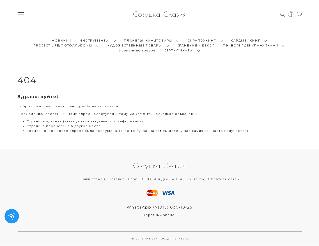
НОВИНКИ (62, 40)
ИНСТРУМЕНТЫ (94, 40)
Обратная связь (223, 179)
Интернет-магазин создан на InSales (159, 239)
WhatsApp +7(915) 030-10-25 (159, 207)
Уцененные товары (137, 50)
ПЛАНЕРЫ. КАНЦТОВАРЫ (148, 40)
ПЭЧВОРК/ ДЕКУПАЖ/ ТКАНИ (251, 45)
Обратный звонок (159, 215)
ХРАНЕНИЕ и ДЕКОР (196, 45)
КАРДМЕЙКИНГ (245, 40)
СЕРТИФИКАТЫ (178, 50)
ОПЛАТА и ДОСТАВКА (161, 179)
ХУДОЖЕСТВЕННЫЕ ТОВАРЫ (135, 45)
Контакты (195, 179)
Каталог (116, 179)
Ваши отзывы (92, 179)
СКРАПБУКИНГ (202, 40)
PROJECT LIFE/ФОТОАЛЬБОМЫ (63, 45)
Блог (132, 179)
